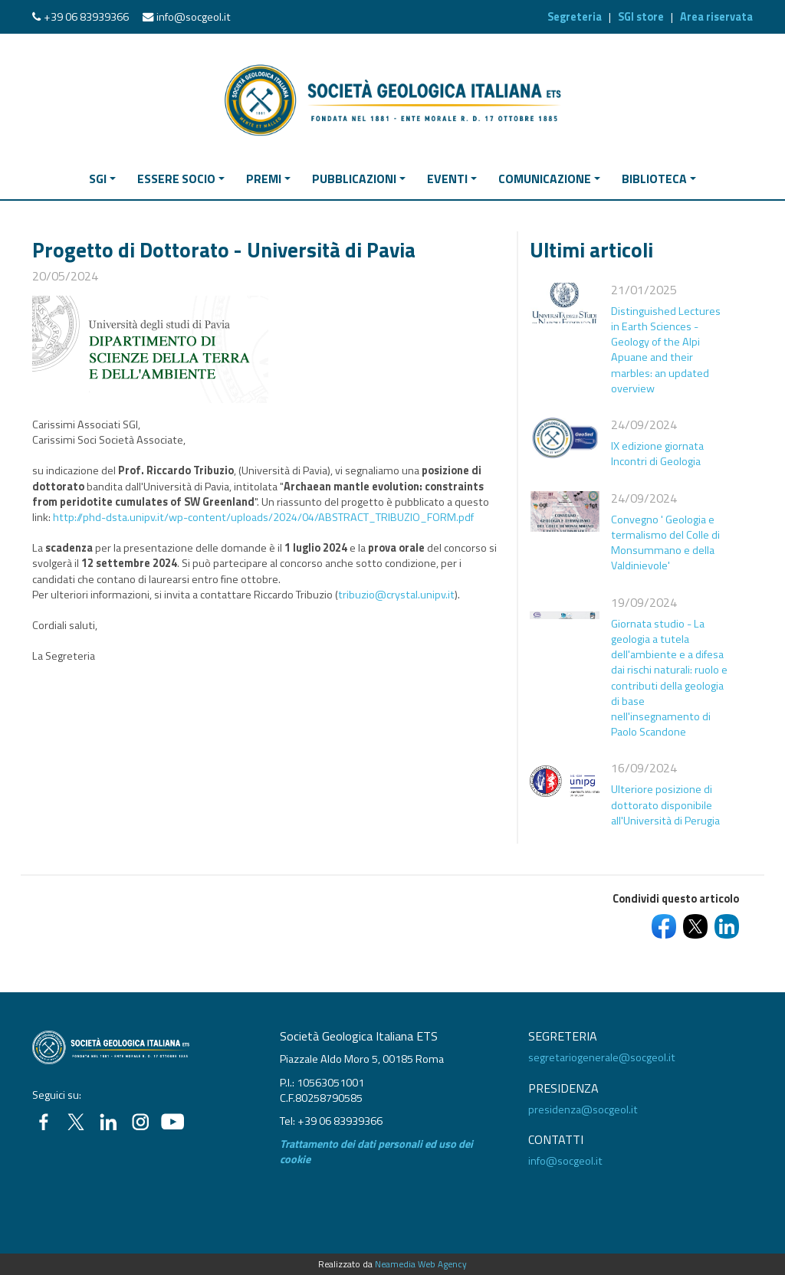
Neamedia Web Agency (421, 1264)
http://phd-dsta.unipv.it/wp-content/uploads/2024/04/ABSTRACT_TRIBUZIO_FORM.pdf (263, 517)
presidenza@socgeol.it (583, 1109)
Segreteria (574, 16)
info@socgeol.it (193, 16)
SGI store (641, 16)
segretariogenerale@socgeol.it (601, 1057)
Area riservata (716, 16)
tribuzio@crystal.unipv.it (396, 594)
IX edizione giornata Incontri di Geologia (657, 454)
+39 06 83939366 (86, 16)
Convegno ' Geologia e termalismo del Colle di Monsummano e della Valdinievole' (665, 542)
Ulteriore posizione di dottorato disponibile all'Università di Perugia (665, 804)
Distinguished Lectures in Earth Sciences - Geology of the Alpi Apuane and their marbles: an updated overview (666, 350)
